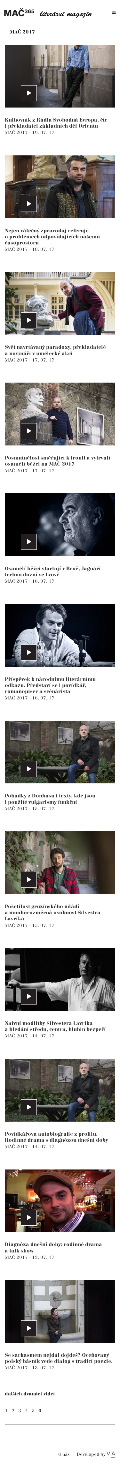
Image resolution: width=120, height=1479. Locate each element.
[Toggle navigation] (114, 12)
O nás (63, 1455)
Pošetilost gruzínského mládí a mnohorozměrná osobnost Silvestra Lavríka (52, 913)
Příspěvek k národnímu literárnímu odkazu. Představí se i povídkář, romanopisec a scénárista (50, 685)
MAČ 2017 (17, 132)
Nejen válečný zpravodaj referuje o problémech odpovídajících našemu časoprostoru (52, 237)
